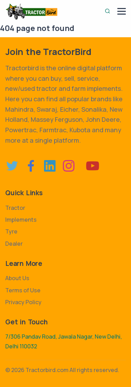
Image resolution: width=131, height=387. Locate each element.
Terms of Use (23, 290)
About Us (17, 278)
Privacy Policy (23, 302)
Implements (21, 219)
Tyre (11, 231)
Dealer (14, 243)
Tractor (15, 208)
